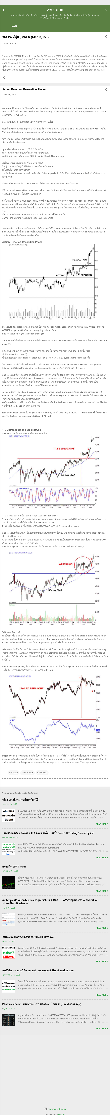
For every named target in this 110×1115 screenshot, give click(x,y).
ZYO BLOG (55, 10)
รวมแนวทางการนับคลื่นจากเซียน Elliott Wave (28, 999)
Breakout (13, 835)
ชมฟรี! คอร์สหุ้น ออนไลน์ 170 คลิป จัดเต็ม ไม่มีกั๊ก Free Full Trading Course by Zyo (48, 895)
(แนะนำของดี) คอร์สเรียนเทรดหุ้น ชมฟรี (55, 26)
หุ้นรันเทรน (42, 835)
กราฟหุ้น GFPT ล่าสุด (14, 929)
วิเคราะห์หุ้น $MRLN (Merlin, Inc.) (25, 37)
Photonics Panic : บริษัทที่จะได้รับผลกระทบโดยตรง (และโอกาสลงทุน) (41, 1066)
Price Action (27, 835)
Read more (102, 887)
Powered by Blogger (55, 1109)
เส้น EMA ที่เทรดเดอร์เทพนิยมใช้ (20, 862)
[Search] (106, 11)
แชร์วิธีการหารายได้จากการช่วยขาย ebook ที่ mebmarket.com (38, 1033)
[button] (106, 37)
